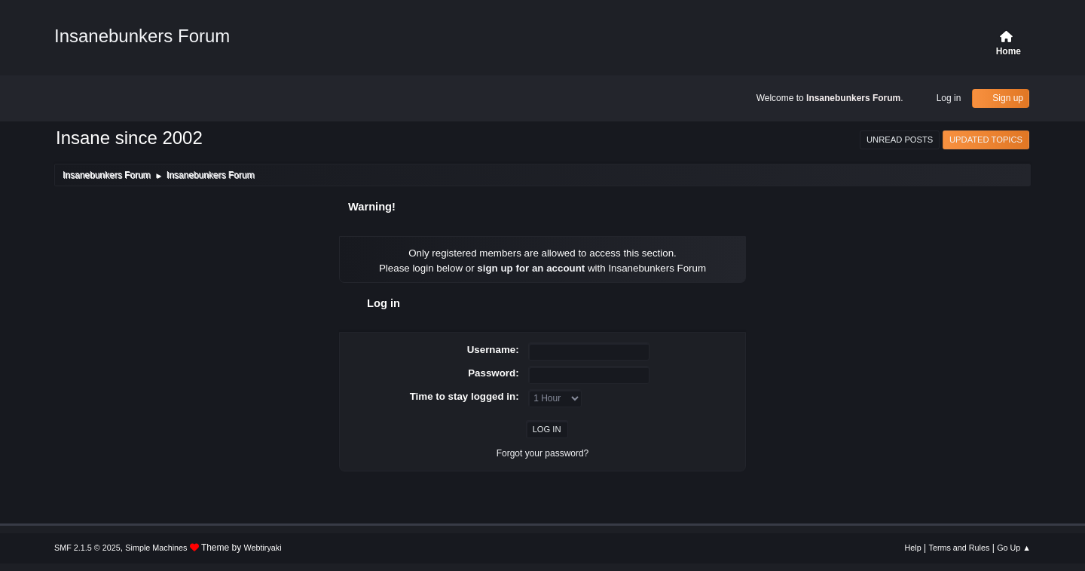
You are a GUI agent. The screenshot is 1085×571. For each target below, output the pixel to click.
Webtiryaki (263, 547)
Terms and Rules (959, 547)
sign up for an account (531, 268)
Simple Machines (156, 547)
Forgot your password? (543, 453)
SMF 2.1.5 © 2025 (87, 547)
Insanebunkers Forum (142, 36)
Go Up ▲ (1014, 547)
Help (913, 547)
